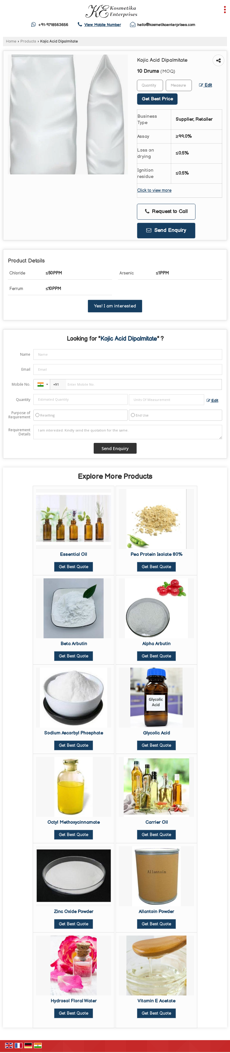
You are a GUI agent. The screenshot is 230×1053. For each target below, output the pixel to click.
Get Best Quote (73, 566)
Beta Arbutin (73, 644)
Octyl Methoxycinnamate (73, 822)
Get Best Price (157, 99)
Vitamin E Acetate (156, 1001)
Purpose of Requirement (19, 415)
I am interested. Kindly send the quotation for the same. (127, 432)
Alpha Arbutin (156, 644)
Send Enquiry (166, 230)
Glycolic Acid (156, 733)
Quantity (23, 399)
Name (25, 354)
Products (28, 41)
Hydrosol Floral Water (74, 1001)
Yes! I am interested (115, 306)
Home (11, 41)
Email (25, 369)
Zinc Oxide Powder (73, 912)
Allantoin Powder (156, 912)
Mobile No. (21, 384)
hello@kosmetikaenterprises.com (166, 24)
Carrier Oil (156, 822)
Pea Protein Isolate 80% (157, 554)
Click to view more (154, 190)
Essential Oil (73, 554)
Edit (205, 85)
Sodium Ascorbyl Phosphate (73, 733)
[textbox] (179, 85)
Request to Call (166, 212)
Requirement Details (19, 432)
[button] (102, 24)
